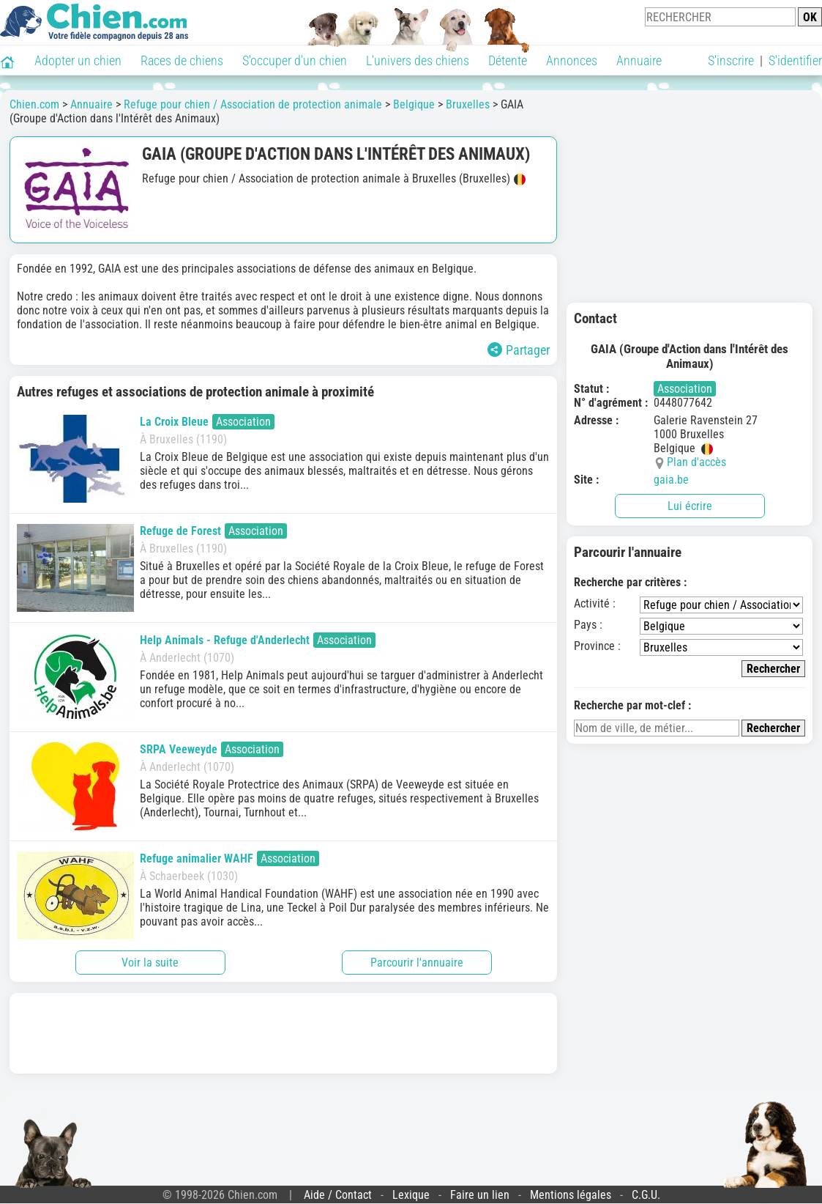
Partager (518, 350)
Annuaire (639, 60)
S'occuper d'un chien (294, 60)
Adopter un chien (78, 60)
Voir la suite (150, 963)
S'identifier (795, 60)
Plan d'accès (696, 462)
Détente (507, 60)
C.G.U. (646, 1195)
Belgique (414, 104)
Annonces (571, 60)
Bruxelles (468, 104)
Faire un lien (479, 1195)
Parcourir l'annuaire (416, 963)
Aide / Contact (338, 1195)
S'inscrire (731, 60)
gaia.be (671, 480)
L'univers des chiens (417, 60)
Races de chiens (182, 60)
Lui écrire (690, 506)
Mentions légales (570, 1195)
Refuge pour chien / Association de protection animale (253, 104)
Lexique (411, 1195)
